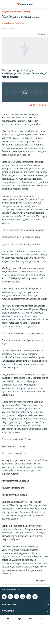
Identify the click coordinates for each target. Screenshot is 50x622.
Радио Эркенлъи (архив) (16, 11)
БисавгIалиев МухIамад (13, 23)
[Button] (42, 34)
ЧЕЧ (31, 619)
